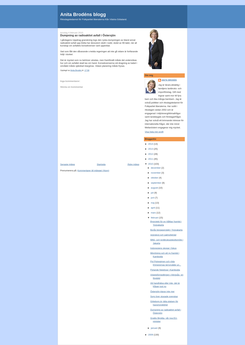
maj (153, 203)
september (156, 183)
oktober (155, 177)
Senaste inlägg (67, 164)
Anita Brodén (169, 80)
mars (154, 212)
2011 (151, 159)
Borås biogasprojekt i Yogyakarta (166, 230)
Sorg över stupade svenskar (164, 296)
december (156, 168)
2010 (151, 164)
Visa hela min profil (154, 132)
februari (155, 217)
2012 (151, 154)
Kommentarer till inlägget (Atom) (93, 170)
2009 (151, 334)
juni (153, 197)
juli (152, 192)
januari (154, 328)
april (153, 207)
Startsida (101, 164)
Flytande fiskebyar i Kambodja (165, 270)
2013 (151, 149)
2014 (151, 144)
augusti (155, 187)
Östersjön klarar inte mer (162, 291)
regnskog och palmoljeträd (163, 235)
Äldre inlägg (133, 164)
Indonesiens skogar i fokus (163, 248)
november (156, 172)
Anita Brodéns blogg (83, 14)
